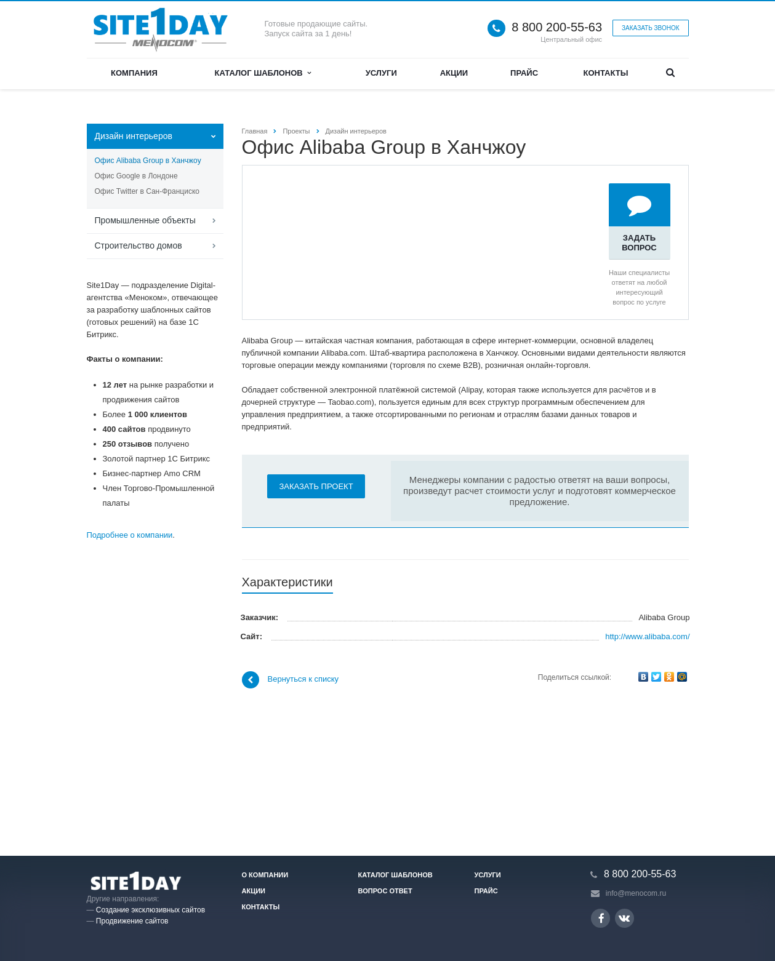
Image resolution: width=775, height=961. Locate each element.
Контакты (606, 73)
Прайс (524, 73)
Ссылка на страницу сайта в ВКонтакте (624, 917)
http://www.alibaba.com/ (647, 773)
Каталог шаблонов (263, 73)
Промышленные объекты (145, 220)
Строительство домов (138, 245)
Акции (454, 73)
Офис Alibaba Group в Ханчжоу (148, 160)
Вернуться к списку (290, 816)
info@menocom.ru (636, 893)
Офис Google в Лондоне (136, 176)
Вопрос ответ (385, 891)
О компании (265, 875)
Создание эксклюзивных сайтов (150, 910)
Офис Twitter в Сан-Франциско (147, 191)
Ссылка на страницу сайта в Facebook (601, 918)
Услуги (381, 73)
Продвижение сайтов (132, 921)
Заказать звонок (650, 28)
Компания (134, 73)
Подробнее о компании (130, 535)
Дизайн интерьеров (133, 136)
